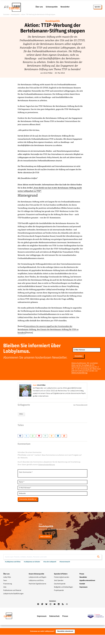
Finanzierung (7, 584)
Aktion (21, 414)
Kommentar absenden (27, 499)
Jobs (4, 587)
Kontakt (82, 584)
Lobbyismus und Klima (36, 581)
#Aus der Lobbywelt (49, 562)
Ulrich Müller (48, 73)
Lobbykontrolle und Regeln (37, 577)
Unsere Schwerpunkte (36, 574)
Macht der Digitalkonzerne (37, 584)
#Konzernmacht (64, 562)
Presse (81, 574)
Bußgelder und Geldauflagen (63, 587)
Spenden (97, 7)
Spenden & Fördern (60, 574)
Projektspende (59, 591)
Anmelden (78, 356)
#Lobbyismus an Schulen (32, 562)
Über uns (39, 7)
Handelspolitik (15, 15)
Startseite (6, 15)
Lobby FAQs (7, 577)
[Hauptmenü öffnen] (6, 7)
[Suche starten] (99, 557)
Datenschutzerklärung (79, 373)
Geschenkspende (59, 584)
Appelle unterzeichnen (87, 581)
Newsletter (65, 7)
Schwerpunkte (52, 7)
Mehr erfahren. (45, 537)
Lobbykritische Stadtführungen (13, 594)
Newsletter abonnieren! (65, 632)
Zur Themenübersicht (80, 405)
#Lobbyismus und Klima (13, 562)
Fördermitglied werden (61, 577)
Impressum (83, 587)
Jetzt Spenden (58, 581)
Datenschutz (54, 616)
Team (5, 581)
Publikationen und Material (12, 591)
